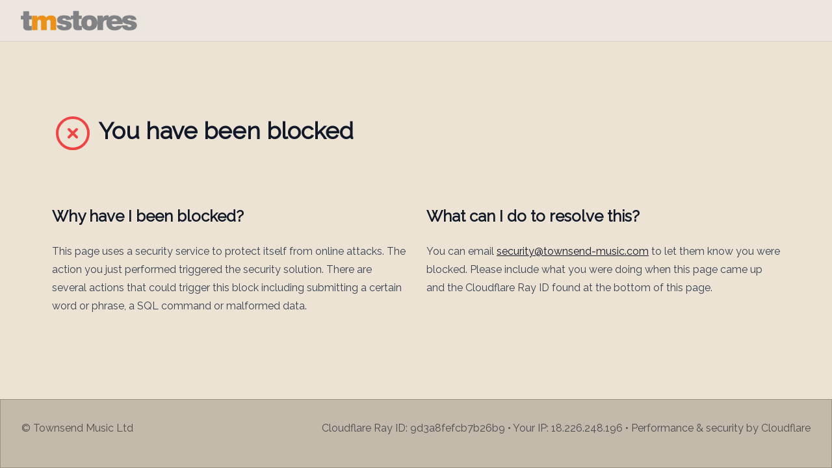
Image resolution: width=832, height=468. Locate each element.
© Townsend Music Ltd (77, 428)
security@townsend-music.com (573, 251)
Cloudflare (786, 428)
